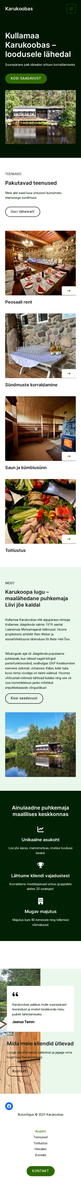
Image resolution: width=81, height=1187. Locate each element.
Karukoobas (19, 8)
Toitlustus (40, 1143)
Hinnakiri (41, 1149)
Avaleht (40, 1131)
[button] (69, 290)
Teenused (40, 1137)
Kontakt (40, 1155)
